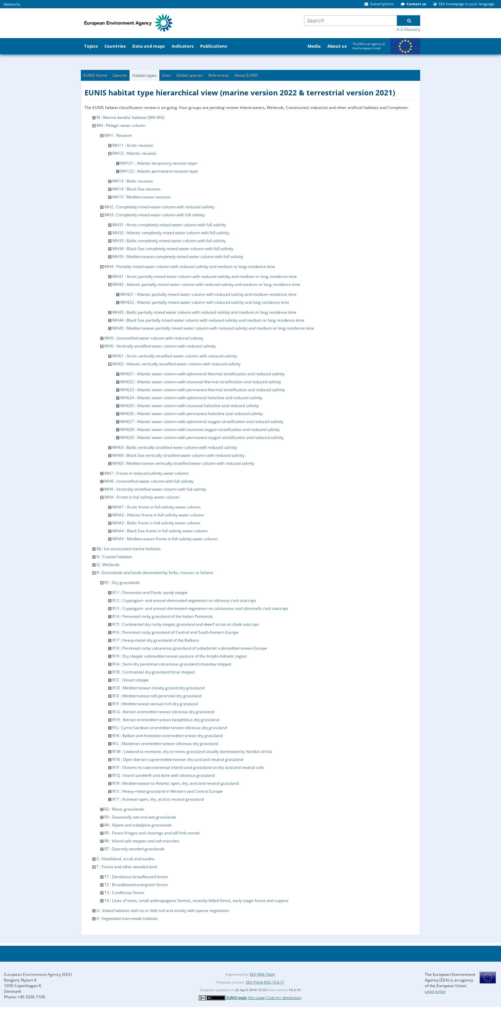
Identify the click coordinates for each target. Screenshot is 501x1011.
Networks (12, 4)
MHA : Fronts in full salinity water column (141, 497)
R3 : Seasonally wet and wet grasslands (140, 817)
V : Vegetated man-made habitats (127, 918)
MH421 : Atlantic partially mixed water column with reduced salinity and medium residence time (208, 294)
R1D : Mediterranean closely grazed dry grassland (158, 688)
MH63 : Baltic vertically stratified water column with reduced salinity (174, 447)
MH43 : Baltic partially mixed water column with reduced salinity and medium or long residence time (204, 312)
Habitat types (144, 75)
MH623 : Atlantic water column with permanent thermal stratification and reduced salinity (202, 390)
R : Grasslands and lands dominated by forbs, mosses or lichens (154, 572)
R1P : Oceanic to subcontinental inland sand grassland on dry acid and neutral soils (188, 767)
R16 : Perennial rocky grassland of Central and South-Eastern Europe (175, 632)
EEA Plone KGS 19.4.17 (265, 982)
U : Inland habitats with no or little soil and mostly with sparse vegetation (162, 910)
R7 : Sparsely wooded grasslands (134, 849)
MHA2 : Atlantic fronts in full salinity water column (158, 515)
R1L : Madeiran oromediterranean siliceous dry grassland (165, 743)
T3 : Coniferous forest (124, 892)
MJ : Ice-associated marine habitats (128, 549)
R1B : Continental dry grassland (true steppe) (153, 672)
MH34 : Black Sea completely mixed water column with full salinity (172, 248)
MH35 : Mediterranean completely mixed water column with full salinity (177, 256)
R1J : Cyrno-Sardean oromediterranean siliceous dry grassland (169, 727)
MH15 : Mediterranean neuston (141, 197)
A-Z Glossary (408, 29)
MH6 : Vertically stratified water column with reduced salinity (160, 346)
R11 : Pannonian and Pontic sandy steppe (150, 592)
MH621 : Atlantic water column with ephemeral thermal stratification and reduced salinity (202, 374)
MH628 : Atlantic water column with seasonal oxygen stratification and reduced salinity (200, 429)
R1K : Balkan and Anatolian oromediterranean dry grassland (167, 735)
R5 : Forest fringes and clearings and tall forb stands (152, 833)
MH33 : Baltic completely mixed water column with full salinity (169, 240)
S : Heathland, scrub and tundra (125, 859)
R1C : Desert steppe (130, 680)
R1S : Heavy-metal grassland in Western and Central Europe (167, 791)
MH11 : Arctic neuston (132, 145)
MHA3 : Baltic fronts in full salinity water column (156, 523)
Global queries (189, 75)
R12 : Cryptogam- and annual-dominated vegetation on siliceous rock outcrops (184, 600)
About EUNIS (246, 75)
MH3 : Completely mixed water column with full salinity (154, 215)
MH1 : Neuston (118, 135)
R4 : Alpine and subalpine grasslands (138, 825)
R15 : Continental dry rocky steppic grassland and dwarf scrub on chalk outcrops (185, 624)
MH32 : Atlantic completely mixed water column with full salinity (170, 233)
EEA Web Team (262, 974)
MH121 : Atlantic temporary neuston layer (158, 163)
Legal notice (435, 991)
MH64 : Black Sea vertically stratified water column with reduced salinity (178, 455)
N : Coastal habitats (114, 556)
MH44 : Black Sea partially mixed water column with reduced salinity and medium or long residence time (208, 320)
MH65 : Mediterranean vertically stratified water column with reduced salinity (183, 463)
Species (120, 75)
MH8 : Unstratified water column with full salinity (149, 481)
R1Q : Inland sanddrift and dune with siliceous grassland (163, 775)
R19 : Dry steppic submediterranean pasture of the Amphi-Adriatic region (179, 656)
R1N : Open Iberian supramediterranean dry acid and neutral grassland (177, 759)
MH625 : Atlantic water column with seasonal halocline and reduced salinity (189, 405)
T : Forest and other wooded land (126, 867)
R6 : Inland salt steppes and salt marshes (141, 841)
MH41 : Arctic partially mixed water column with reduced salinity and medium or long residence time (204, 276)
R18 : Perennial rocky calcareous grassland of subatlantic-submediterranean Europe (189, 648)
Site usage (256, 997)
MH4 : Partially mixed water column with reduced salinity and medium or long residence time (189, 266)
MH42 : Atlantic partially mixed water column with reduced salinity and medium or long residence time (206, 284)
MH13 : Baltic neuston (132, 181)
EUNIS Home (95, 75)
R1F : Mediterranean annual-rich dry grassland (155, 704)
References (218, 75)
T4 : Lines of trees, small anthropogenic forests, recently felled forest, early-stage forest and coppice (196, 900)
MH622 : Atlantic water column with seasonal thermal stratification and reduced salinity (200, 382)
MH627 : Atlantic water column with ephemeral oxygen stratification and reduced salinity (201, 421)
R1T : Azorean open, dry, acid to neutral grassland (158, 799)
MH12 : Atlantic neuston (134, 153)
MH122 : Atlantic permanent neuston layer (159, 171)
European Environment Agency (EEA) (38, 974)
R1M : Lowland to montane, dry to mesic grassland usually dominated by (192, 751)
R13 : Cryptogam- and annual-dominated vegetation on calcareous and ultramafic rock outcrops (200, 608)
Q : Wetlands (108, 564)
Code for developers (284, 997)
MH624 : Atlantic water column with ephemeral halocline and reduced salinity (191, 397)
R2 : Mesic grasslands (124, 809)
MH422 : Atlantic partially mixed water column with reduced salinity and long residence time (204, 302)
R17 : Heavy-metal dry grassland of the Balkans (155, 640)
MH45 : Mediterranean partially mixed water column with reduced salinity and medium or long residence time (213, 328)
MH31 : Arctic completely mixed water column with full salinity (169, 225)
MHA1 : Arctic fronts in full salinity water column (156, 507)
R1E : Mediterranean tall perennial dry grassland (156, 696)
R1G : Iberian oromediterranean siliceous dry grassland (163, 712)
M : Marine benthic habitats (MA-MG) (130, 117)
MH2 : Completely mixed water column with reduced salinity (159, 207)
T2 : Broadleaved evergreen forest (136, 884)
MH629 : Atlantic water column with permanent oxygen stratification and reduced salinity (202, 437)
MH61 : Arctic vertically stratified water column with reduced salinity (174, 356)
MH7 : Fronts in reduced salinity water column (146, 473)
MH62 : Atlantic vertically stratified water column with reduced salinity (176, 364)
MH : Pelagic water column (120, 125)
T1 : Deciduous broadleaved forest (136, 876)
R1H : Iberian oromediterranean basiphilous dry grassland (165, 719)
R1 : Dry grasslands (122, 582)
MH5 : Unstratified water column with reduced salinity (153, 338)
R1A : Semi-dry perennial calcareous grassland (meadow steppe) (171, 664)
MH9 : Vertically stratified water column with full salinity (155, 489)
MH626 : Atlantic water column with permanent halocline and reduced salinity (191, 413)
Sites (166, 75)
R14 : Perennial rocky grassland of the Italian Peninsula (162, 616)
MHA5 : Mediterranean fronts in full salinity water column (165, 539)
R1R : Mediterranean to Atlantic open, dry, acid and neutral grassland (175, 783)
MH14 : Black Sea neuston (136, 189)
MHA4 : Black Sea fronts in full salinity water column (160, 531)
